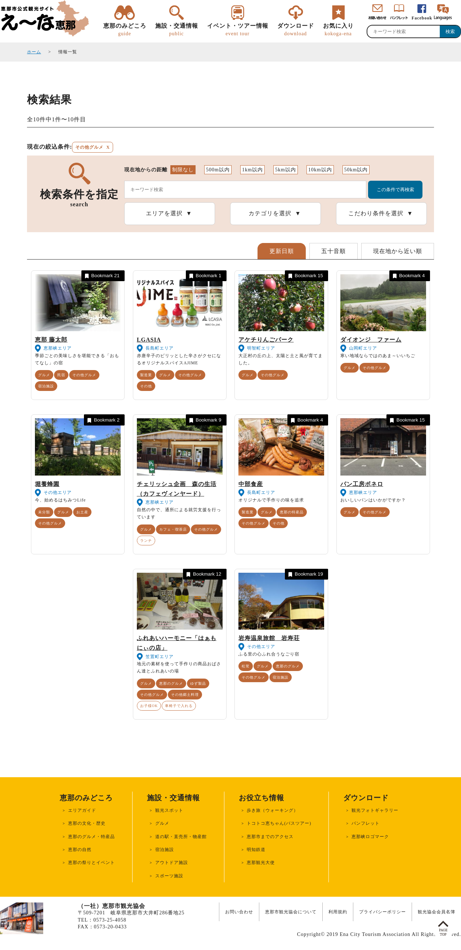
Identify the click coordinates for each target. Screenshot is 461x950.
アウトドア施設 (171, 862)
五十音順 (333, 251)
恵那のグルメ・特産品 (91, 836)
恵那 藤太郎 (51, 340)
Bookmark (102, 276)
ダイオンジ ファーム (371, 340)
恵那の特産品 (292, 512)
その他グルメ (84, 375)
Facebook (422, 18)
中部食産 (250, 484)
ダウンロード (295, 30)
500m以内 (218, 169)
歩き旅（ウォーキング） (272, 810)
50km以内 (356, 169)
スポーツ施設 (169, 875)
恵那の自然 (79, 849)
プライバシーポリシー (382, 911)
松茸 (246, 666)
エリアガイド (82, 810)
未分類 (44, 512)
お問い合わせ (239, 911)
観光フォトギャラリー (375, 810)
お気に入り (338, 30)
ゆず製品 (198, 683)
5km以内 (285, 169)
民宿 (61, 375)
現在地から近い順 (397, 251)
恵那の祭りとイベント (91, 862)
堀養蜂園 (47, 484)
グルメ (44, 375)
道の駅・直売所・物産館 (181, 836)
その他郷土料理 (185, 695)
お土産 (82, 512)
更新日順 (281, 251)
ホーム (34, 51)
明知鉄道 (256, 849)
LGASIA (149, 340)
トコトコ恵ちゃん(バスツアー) (279, 823)
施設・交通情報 (176, 30)
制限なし (183, 169)
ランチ (146, 540)
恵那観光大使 (261, 862)
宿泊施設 (46, 386)
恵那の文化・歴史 (87, 823)
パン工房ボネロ (361, 484)
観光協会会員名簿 (436, 911)
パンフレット (366, 823)
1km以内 (252, 169)
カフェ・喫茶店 (173, 529)
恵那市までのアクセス (270, 836)
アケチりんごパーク (266, 340)
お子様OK (149, 706)
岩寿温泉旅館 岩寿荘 (269, 638)
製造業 (146, 375)
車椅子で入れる (179, 706)
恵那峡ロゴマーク (370, 836)
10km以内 (320, 169)
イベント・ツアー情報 (237, 30)
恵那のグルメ (171, 683)
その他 (146, 386)
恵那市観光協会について (291, 911)
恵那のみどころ (124, 30)
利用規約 (337, 911)
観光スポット (169, 810)
